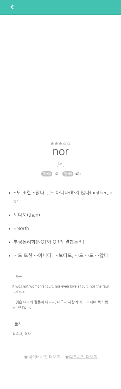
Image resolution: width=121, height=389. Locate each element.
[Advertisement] (60, 78)
